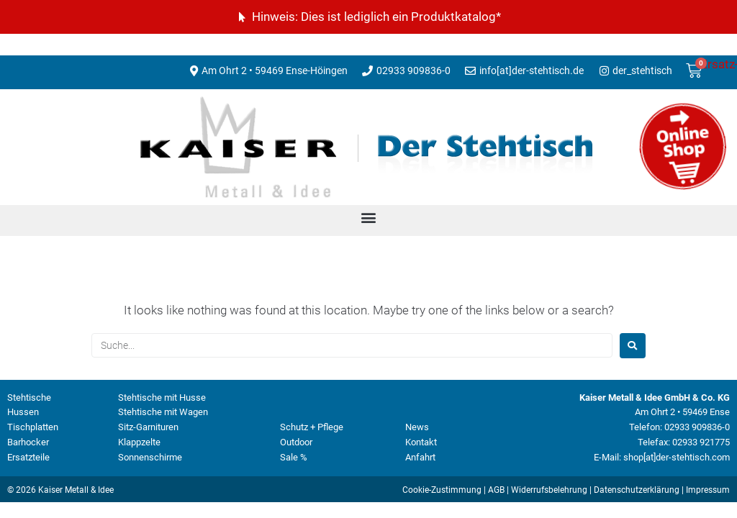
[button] (369, 217)
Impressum (708, 490)
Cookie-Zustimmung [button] (441, 490)
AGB (496, 490)
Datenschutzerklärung (636, 490)
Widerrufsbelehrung (549, 490)
